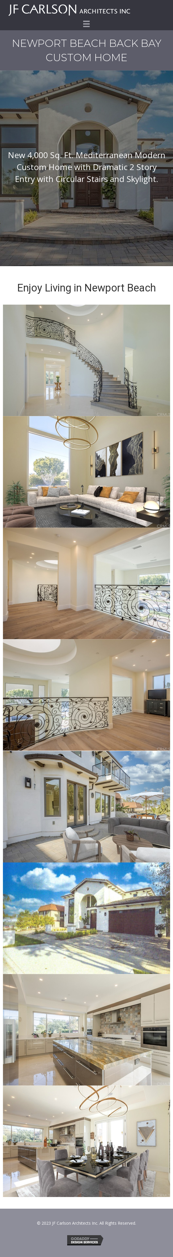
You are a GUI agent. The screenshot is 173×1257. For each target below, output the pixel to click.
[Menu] (86, 24)
